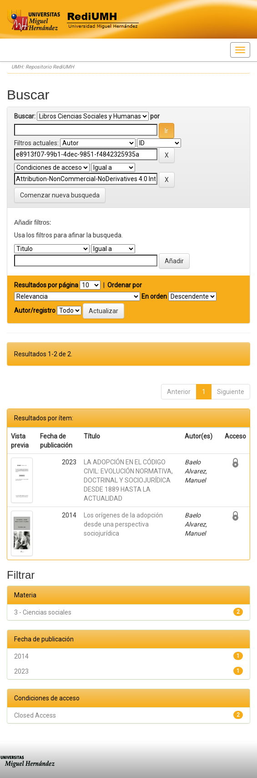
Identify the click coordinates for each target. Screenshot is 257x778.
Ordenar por (124, 285)
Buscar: (24, 116)
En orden (154, 296)
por (155, 116)
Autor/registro (34, 310)
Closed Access (35, 715)
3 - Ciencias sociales (42, 612)
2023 (21, 671)
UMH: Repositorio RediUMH (42, 67)
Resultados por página (46, 285)
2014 (21, 656)
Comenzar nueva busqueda (60, 195)
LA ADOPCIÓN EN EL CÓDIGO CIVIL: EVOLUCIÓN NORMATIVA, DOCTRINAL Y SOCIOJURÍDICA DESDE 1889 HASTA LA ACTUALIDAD (128, 480)
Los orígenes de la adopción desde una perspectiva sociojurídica (123, 524)
